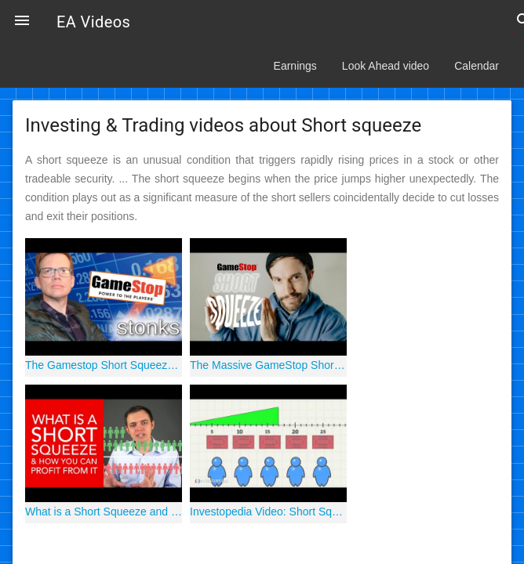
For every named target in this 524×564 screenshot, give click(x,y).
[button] (22, 22)
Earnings (295, 66)
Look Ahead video (385, 66)
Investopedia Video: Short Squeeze (268, 511)
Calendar (476, 66)
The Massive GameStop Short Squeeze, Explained (268, 365)
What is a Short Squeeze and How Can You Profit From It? (103, 511)
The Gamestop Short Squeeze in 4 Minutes (103, 365)
